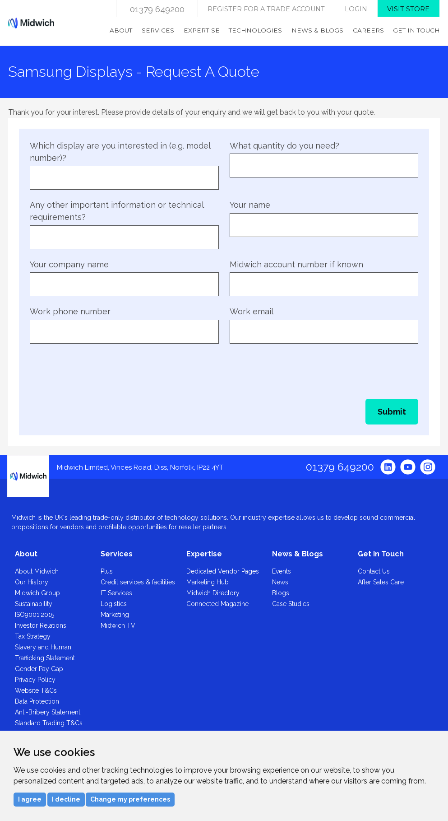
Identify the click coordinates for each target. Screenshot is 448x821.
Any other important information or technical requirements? (116, 211)
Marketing (115, 614)
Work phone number (70, 311)
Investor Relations (40, 625)
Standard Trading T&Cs (49, 723)
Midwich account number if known (296, 264)
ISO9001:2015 (34, 614)
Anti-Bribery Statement (47, 712)
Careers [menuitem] (368, 30)
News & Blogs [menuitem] (317, 30)
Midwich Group (37, 593)
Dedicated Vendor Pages (222, 571)
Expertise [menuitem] (202, 30)
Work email (251, 311)
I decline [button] (66, 799)
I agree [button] (30, 799)
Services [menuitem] (158, 30)
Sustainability (33, 603)
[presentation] (98, 370)
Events (281, 571)
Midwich (31, 23)
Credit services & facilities (138, 582)
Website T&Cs (36, 690)
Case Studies (290, 603)
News (280, 582)
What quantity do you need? (284, 145)
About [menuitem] (121, 30)
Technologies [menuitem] (255, 30)
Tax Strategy (33, 636)
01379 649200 (157, 9)
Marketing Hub (207, 582)
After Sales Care (381, 582)
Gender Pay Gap (39, 668)
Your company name (69, 264)
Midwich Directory (213, 593)
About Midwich (37, 571)
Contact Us (374, 571)
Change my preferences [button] (130, 799)
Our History (31, 582)
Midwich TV (118, 625)
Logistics (114, 603)
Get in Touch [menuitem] (416, 30)
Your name (250, 205)
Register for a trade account (266, 9)
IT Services (116, 593)
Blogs (280, 593)
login (356, 9)
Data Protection (37, 701)
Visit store (408, 9)
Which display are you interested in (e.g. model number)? (120, 152)
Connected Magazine (217, 603)
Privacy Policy (35, 679)
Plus (107, 571)
